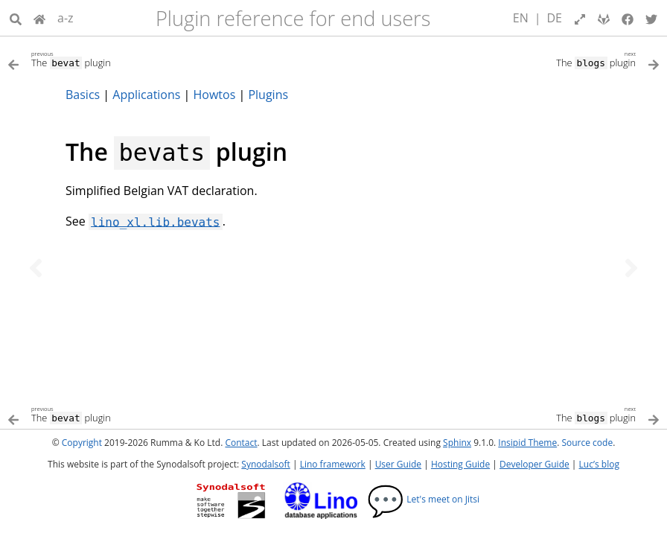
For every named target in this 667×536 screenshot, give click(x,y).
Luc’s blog (599, 464)
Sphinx (457, 442)
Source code (587, 442)
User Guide (398, 464)
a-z (65, 18)
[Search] (16, 18)
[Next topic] (631, 268)
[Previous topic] (36, 268)
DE (555, 18)
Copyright (82, 442)
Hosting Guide (460, 464)
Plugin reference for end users (293, 18)
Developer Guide (534, 464)
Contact (241, 442)
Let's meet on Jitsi (423, 499)
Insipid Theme (527, 442)
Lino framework (333, 464)
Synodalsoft (265, 464)
